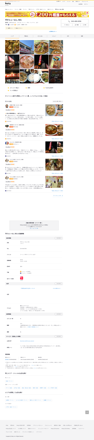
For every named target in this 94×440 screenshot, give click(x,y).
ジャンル (68, 1)
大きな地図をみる (56, 288)
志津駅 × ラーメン (10, 400)
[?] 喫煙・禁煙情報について (33, 327)
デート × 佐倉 (9, 387)
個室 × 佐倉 (35, 387)
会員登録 (80, 4)
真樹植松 (7, 359)
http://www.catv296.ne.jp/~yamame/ (27, 341)
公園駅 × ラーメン (47, 400)
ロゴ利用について (22, 428)
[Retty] (8, 4)
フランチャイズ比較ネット (28, 431)
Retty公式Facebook (55, 428)
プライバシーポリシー (38, 425)
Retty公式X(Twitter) (66, 428)
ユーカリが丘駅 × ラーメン (22, 400)
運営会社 (12, 425)
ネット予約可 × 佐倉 (52, 387)
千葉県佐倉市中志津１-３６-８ (28, 288)
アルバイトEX (9, 431)
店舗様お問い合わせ (78, 425)
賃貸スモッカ (17, 431)
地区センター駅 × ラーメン (35, 400)
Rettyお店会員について (11, 428)
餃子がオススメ (21, 113)
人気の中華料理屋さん (11, 113)
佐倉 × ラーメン (9, 381)
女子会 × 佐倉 (17, 387)
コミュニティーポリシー (43, 428)
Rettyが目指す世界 (21, 425)
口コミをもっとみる (58, 195)
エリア (63, 1)
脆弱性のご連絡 (57, 425)
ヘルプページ (81, 428)
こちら (32, 365)
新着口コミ (78, 1)
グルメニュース (85, 1)
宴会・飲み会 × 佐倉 (26, 387)
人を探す (58, 1)
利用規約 (29, 425)
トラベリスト (39, 431)
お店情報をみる (53, 31)
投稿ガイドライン (32, 428)
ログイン (86, 4)
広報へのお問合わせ (67, 425)
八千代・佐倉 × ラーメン (11, 407)
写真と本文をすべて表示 (57, 121)
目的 (73, 1)
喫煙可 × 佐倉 (43, 387)
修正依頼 (59, 238)
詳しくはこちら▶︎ (34, 228)
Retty (7, 425)
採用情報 (74, 428)
